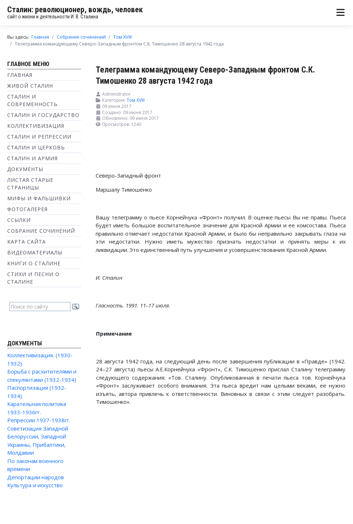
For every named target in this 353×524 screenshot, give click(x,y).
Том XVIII (136, 100)
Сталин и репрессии (39, 136)
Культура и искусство (35, 485)
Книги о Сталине (34, 263)
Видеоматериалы (34, 252)
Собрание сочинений (41, 230)
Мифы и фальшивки (39, 198)
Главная (19, 74)
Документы (25, 169)
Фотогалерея (27, 209)
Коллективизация (35, 125)
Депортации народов (35, 477)
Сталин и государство (43, 115)
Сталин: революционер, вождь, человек (75, 9)
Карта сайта (26, 241)
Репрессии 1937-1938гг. (38, 420)
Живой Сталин (30, 85)
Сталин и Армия (32, 158)
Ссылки (19, 220)
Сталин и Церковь (36, 147)
